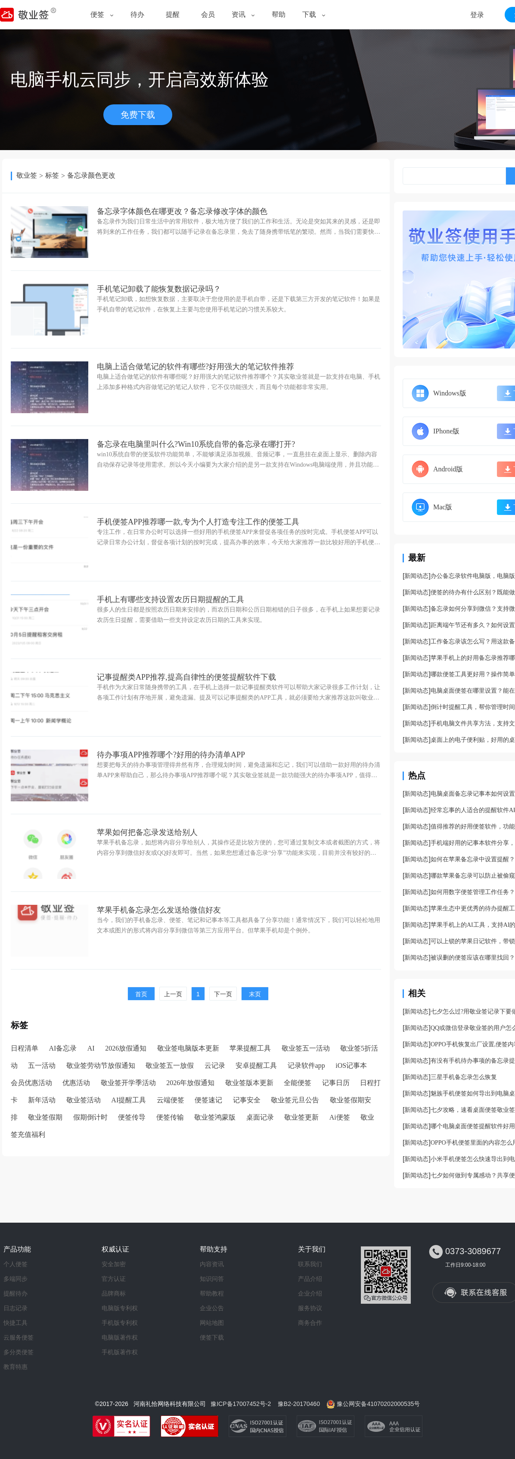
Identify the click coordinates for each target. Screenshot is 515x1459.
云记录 (215, 1065)
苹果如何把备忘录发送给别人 (147, 832)
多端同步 (15, 1278)
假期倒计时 (90, 1117)
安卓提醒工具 (256, 1065)
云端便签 (170, 1100)
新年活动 (42, 1100)
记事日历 (336, 1082)
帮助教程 (212, 1293)
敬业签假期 (45, 1117)
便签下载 (212, 1337)
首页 (141, 994)
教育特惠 (15, 1366)
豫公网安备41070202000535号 (378, 1403)
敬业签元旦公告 (295, 1100)
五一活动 (42, 1065)
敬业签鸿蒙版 (215, 1117)
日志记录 (15, 1308)
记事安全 (247, 1100)
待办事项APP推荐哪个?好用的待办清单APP (171, 754)
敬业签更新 (301, 1117)
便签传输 (170, 1117)
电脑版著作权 (120, 1337)
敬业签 (26, 175)
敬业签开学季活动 (128, 1082)
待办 (137, 14)
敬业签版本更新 (249, 1082)
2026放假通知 (125, 1048)
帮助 (278, 14)
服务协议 (310, 1308)
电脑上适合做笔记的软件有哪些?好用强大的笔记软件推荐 (195, 366)
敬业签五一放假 (170, 1065)
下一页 (223, 994)
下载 (309, 14)
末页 (255, 994)
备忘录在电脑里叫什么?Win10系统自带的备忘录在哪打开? (196, 444)
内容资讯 (212, 1264)
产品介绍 (310, 1278)
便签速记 (208, 1100)
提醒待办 (15, 1293)
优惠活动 (76, 1082)
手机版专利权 (120, 1322)
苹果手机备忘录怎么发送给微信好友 (159, 910)
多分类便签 (18, 1352)
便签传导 (132, 1117)
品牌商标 (114, 1293)
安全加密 (114, 1264)
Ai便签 (339, 1117)
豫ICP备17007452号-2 (241, 1403)
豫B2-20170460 (299, 1403)
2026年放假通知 (190, 1082)
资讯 (238, 14)
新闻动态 (416, 576)
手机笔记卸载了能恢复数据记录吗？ (159, 289)
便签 (97, 14)
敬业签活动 (83, 1100)
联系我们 (310, 1264)
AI (91, 1048)
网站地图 (212, 1322)
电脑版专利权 (120, 1308)
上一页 (173, 994)
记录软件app (306, 1065)
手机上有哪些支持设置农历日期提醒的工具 (170, 599)
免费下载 (138, 114)
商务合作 (310, 1322)
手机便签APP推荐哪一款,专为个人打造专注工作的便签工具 (198, 522)
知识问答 (212, 1278)
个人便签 (15, 1264)
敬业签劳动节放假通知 (100, 1065)
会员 (208, 14)
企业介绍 (310, 1293)
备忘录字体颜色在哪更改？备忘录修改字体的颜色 (182, 211)
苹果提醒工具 (250, 1048)
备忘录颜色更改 (91, 175)
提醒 (173, 14)
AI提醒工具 (128, 1100)
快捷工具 (15, 1322)
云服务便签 (18, 1337)
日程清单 (24, 1048)
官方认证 (114, 1278)
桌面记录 (260, 1117)
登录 (477, 15)
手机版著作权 (120, 1352)
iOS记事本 (351, 1065)
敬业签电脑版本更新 (188, 1048)
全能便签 (297, 1082)
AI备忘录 (63, 1048)
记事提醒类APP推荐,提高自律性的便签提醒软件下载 (186, 677)
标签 (52, 175)
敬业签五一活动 (306, 1048)
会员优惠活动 (31, 1082)
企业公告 (212, 1308)
